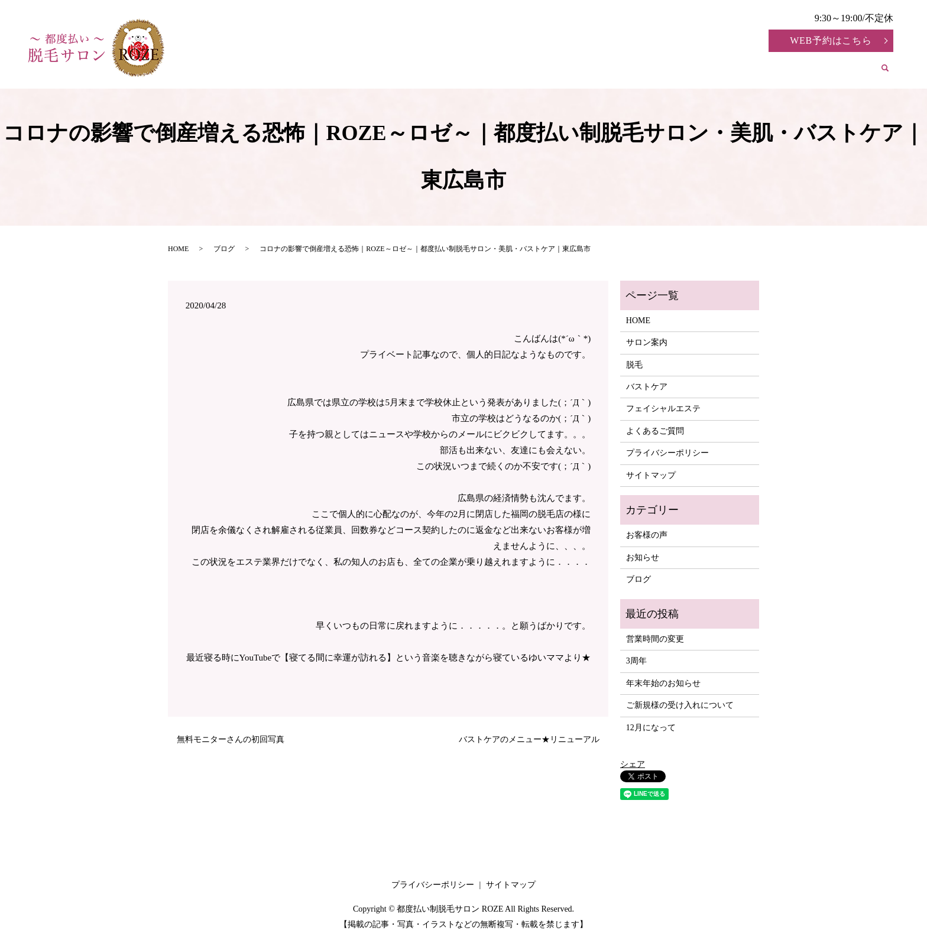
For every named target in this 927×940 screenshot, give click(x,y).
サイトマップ (651, 475)
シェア (632, 764)
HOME (343, 71)
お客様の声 (734, 71)
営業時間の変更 (655, 639)
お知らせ (642, 557)
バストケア (538, 71)
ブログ (224, 249)
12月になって (651, 727)
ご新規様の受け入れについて (680, 705)
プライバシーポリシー (667, 452)
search (892, 73)
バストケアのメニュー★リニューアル (529, 739)
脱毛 (475, 71)
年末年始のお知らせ (663, 683)
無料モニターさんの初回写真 (230, 739)
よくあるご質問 (822, 71)
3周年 (636, 660)
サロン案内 (412, 71)
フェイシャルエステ (635, 71)
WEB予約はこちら (831, 40)
